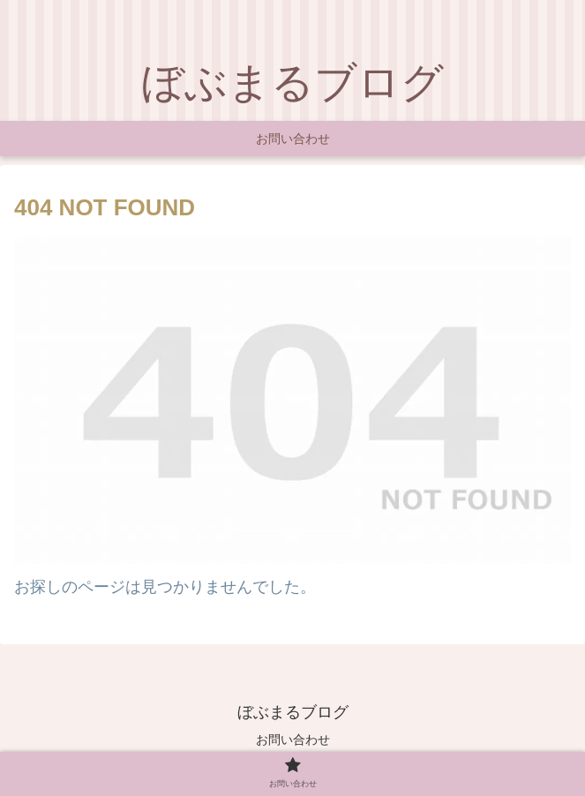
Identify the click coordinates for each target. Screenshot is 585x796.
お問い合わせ (293, 739)
